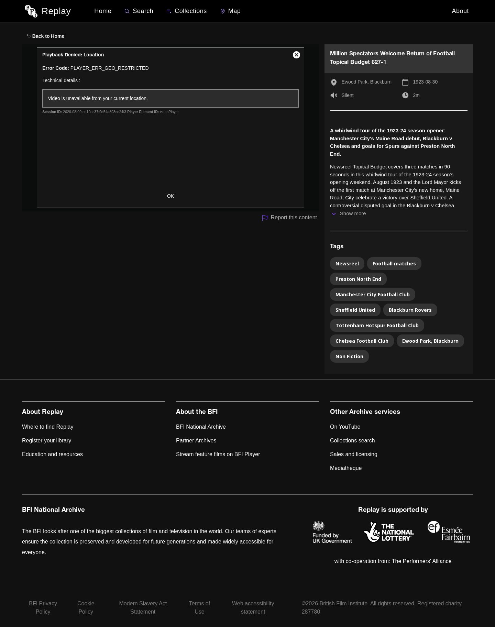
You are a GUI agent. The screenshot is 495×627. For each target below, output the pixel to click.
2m (416, 95)
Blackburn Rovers (410, 310)
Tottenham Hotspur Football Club (377, 325)
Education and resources (52, 454)
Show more (353, 213)
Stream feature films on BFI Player (218, 454)
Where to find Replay (47, 427)
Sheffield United (355, 310)
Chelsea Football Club (362, 341)
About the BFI (197, 412)
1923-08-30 (425, 82)
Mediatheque (346, 468)
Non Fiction (349, 356)
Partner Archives (196, 440)
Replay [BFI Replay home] (56, 11)
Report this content (289, 218)
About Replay (42, 412)
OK (170, 196)
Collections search (352, 440)
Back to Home (45, 36)
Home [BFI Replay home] (102, 11)
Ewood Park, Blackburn (367, 82)
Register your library (46, 440)
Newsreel (347, 263)
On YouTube (345, 427)
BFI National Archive (201, 427)
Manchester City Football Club (373, 294)
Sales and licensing (353, 454)
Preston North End (358, 279)
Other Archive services (365, 412)
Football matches (394, 263)
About (460, 11)
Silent (348, 95)
